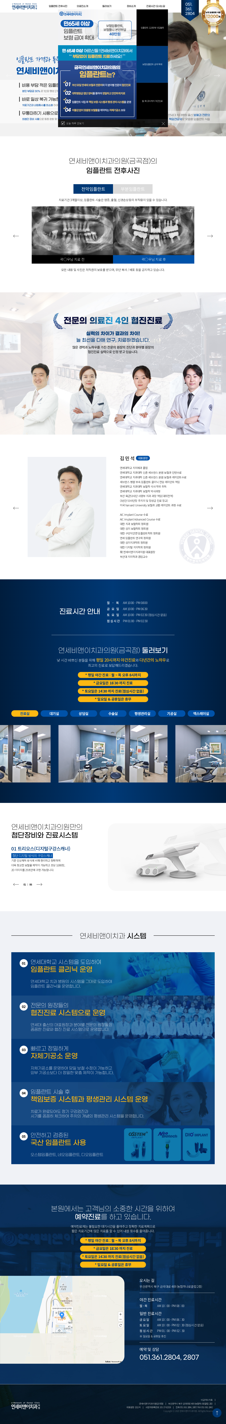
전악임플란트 (93, 189)
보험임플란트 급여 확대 (152, 64)
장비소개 (131, 6)
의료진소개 (82, 6)
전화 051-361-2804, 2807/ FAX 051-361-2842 (194, 1407)
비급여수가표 (207, 1399)
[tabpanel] (97, 67)
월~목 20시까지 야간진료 (152, 101)
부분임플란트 (133, 189)
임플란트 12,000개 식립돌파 (152, 27)
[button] (9, 75)
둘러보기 (106, 6)
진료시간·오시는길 (155, 6)
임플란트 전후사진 (58, 6)
